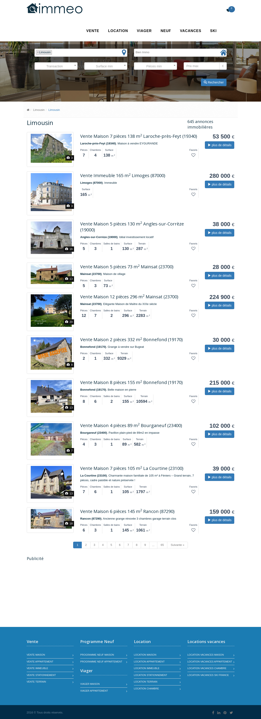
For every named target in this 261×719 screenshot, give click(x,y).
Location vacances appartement (209, 661)
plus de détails (219, 145)
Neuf (166, 31)
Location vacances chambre (206, 668)
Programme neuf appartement (101, 661)
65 (162, 545)
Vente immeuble (37, 668)
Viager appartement (94, 690)
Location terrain (146, 681)
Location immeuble (147, 668)
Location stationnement (150, 675)
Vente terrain (36, 681)
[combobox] (80, 53)
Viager (144, 31)
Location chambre (146, 688)
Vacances (190, 31)
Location (118, 31)
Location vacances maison (205, 654)
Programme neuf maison (97, 654)
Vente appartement (40, 661)
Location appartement (149, 661)
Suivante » (177, 545)
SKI (213, 31)
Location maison (145, 654)
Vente (92, 31)
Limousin (39, 110)
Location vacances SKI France (208, 675)
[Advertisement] (64, 594)
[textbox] (54, 52)
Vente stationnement (41, 675)
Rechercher (214, 82)
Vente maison (36, 654)
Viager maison (90, 684)
